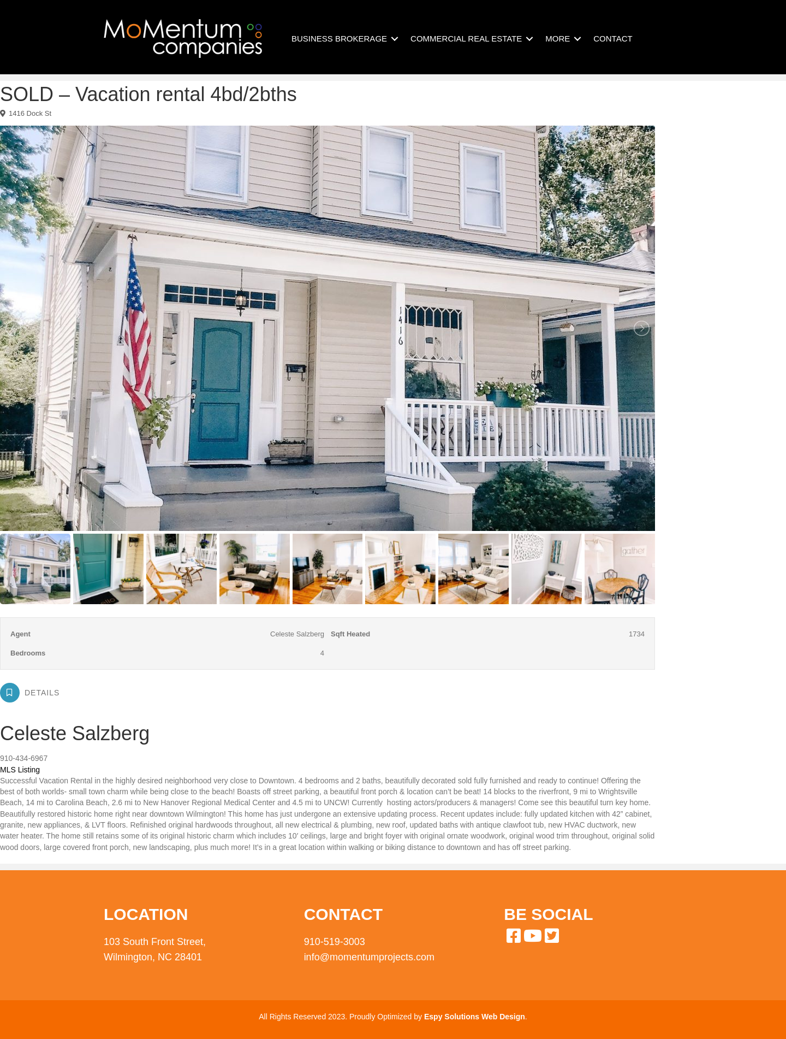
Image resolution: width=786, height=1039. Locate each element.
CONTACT (612, 38)
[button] (394, 38)
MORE (557, 38)
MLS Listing (20, 769)
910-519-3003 (334, 941)
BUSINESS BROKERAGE (339, 38)
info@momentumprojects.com (369, 957)
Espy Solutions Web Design (474, 1016)
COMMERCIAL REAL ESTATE (466, 38)
